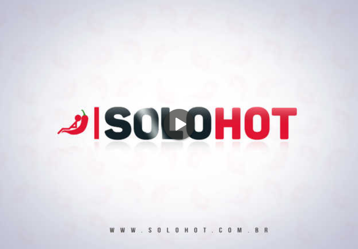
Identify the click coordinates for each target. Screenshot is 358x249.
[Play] (179, 124)
